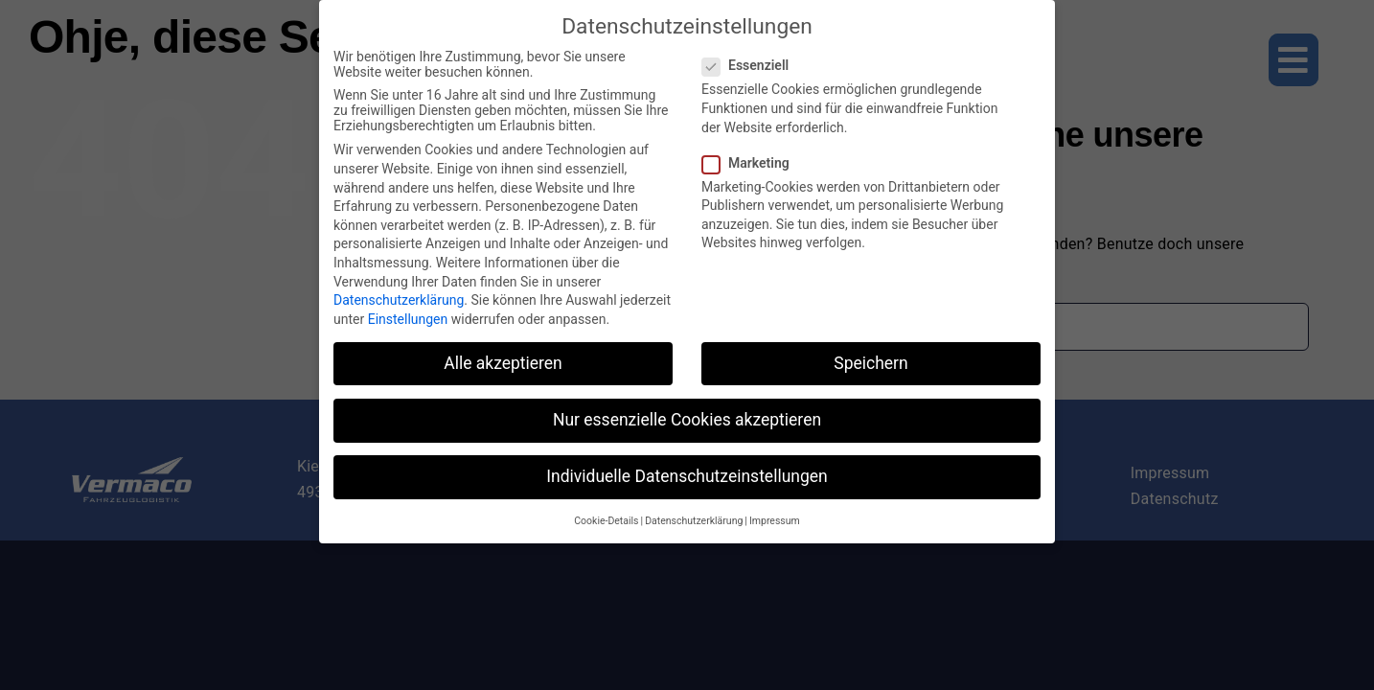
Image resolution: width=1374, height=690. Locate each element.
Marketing (753, 161)
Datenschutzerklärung (398, 299)
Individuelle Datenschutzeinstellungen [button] (686, 475)
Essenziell (753, 64)
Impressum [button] (774, 520)
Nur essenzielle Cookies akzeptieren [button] (687, 417)
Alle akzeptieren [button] (503, 361)
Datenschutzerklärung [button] (694, 520)
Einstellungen (408, 317)
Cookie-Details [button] (606, 520)
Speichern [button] (870, 361)
